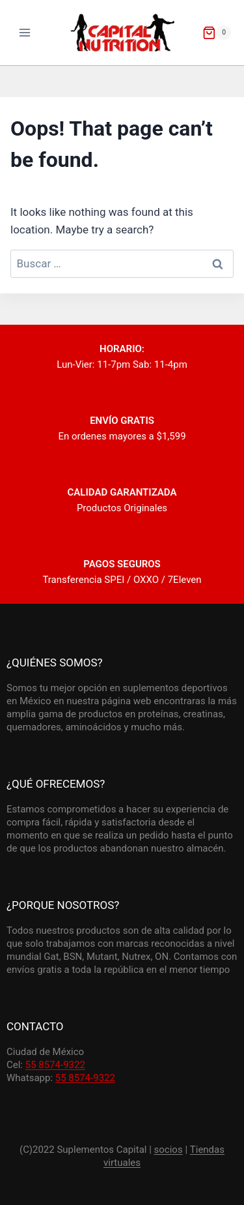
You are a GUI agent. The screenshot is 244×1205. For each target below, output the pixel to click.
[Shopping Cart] (216, 32)
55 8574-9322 (55, 1065)
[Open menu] (25, 32)
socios (168, 1149)
